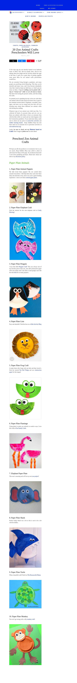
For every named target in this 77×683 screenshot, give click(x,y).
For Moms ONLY (54, 12)
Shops (42, 8)
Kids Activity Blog (36, 324)
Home (38, 5)
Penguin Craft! (23, 266)
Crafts (15, 45)
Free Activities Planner (53, 5)
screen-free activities (33, 121)
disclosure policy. (20, 156)
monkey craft (30, 619)
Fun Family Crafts (21, 428)
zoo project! (35, 476)
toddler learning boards (16, 122)
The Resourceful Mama (34, 575)
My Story (52, 8)
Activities (17, 12)
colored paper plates (31, 177)
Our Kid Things (24, 370)
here (15, 272)
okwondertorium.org (15, 126)
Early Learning (35, 12)
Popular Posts (46, 16)
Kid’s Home (30, 16)
